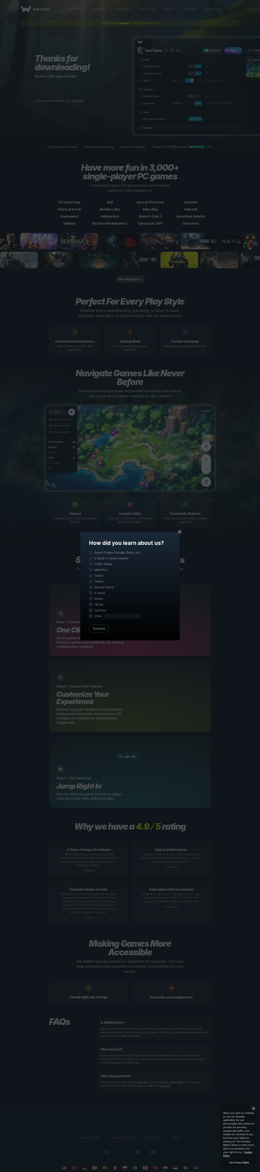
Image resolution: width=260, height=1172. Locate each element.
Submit (99, 628)
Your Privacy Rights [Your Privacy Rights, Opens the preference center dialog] (239, 1162)
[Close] (253, 1108)
